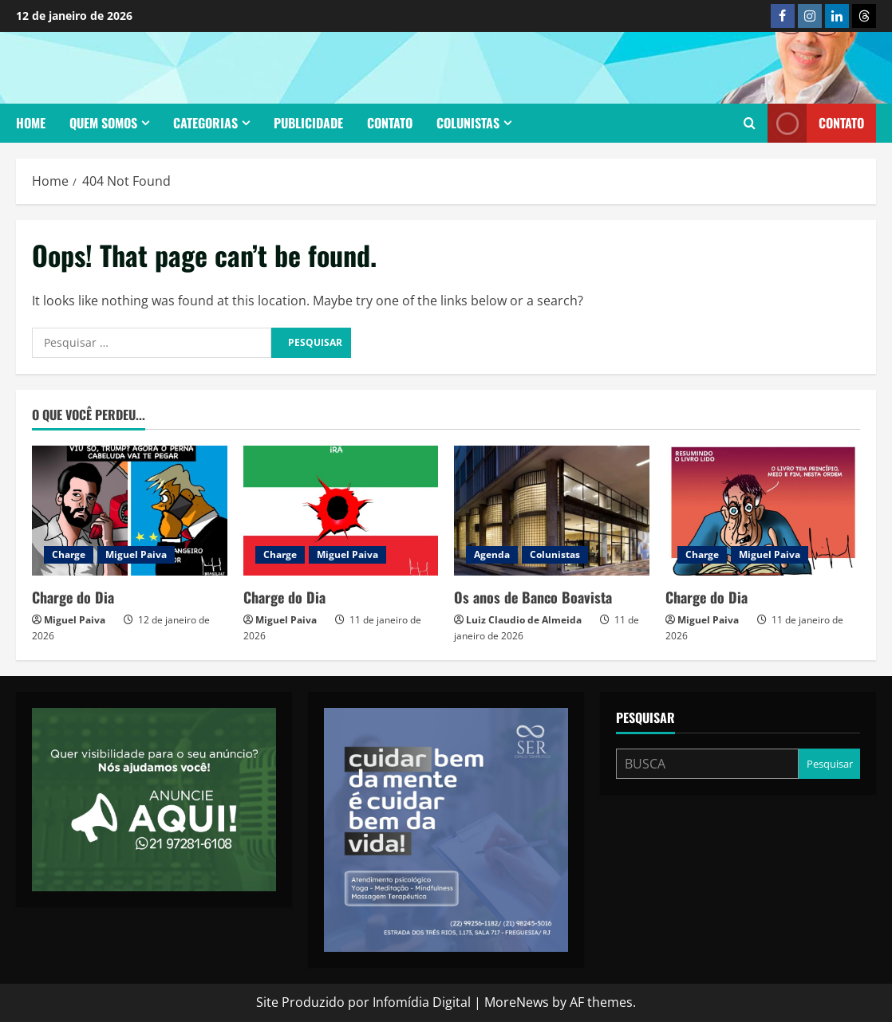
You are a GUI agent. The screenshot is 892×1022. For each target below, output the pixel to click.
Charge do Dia (73, 597)
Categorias (205, 122)
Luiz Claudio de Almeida (524, 620)
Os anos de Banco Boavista (533, 597)
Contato (389, 122)
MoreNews (516, 1002)
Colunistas (467, 122)
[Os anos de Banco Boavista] (551, 511)
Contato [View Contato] (816, 123)
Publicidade (308, 122)
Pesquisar (645, 718)
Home (30, 122)
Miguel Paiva (136, 554)
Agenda (492, 554)
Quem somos (103, 122)
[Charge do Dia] (129, 511)
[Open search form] (750, 123)
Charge (68, 554)
